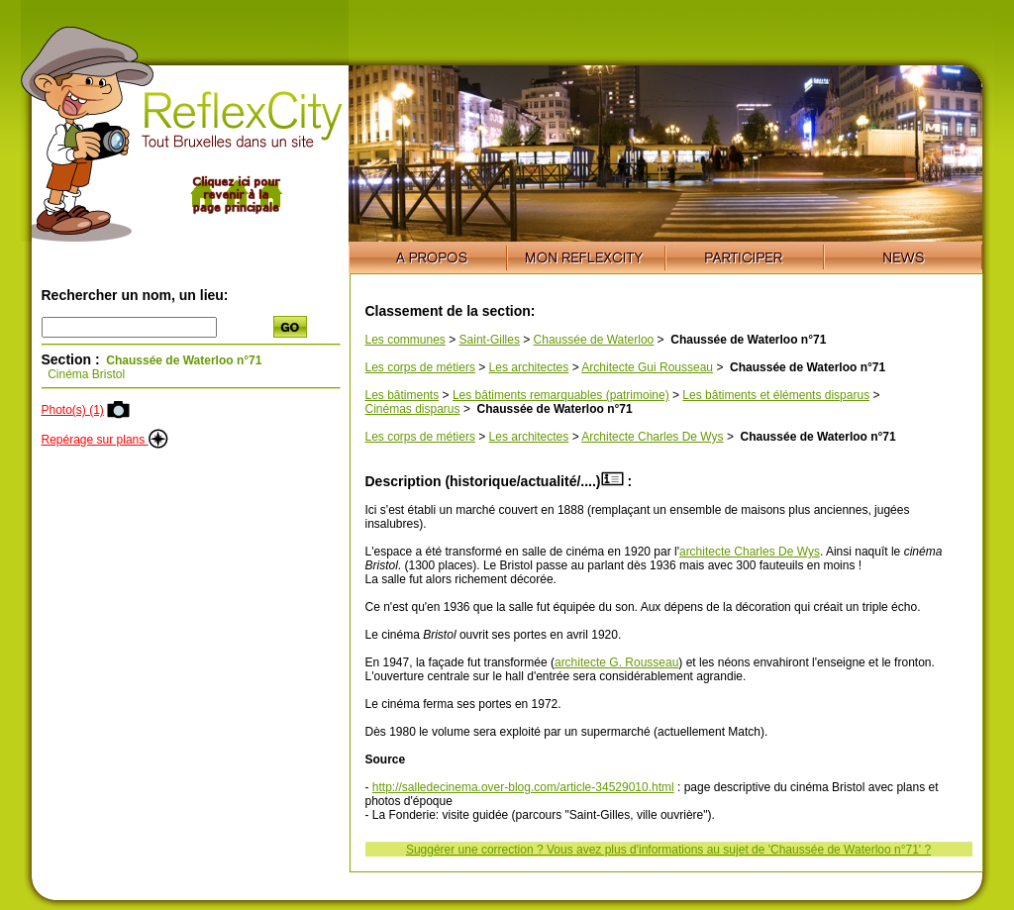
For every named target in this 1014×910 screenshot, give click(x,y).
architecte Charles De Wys (749, 551)
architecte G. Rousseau (616, 662)
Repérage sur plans (105, 440)
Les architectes (529, 367)
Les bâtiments (402, 395)
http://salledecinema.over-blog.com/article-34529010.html (523, 787)
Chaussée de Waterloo (594, 340)
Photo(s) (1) (73, 410)
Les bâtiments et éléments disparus (775, 395)
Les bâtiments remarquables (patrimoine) (561, 395)
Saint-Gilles (489, 340)
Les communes (405, 340)
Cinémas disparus (412, 409)
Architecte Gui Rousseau (647, 367)
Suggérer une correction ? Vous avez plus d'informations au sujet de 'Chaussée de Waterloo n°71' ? (668, 850)
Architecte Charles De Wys (652, 437)
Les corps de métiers (420, 367)
